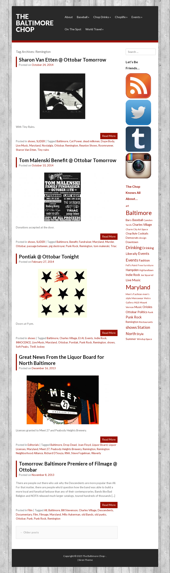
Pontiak (73, 342)
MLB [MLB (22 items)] (136, 302)
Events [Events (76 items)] (143, 253)
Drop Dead (70, 444)
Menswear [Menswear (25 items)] (137, 298)
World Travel (94, 29)
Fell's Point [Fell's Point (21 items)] (131, 265)
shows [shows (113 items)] (131, 327)
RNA (67, 453)
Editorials (33, 444)
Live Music (22, 145)
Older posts (29, 532)
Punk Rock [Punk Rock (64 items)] (134, 317)
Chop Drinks (102, 17)
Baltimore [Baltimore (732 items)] (139, 212)
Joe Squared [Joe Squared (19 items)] (147, 275)
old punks (100, 514)
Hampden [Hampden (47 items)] (132, 270)
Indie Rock (100, 338)
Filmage (43, 514)
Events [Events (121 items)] (132, 259)
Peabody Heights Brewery (66, 449)
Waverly (96, 453)
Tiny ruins (43, 149)
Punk (30, 518)
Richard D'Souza (53, 453)
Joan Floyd (84, 444)
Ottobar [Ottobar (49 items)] (131, 312)
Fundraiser (85, 241)
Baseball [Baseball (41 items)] (137, 220)
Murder (109, 241)
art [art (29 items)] (127, 205)
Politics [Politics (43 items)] (142, 312)
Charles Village (68, 338)
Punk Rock (72, 246)
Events (137, 17)
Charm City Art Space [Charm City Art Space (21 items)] (137, 229)
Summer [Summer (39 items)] (131, 339)
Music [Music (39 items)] (138, 307)
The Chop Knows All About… (133, 192)
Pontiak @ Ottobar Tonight (49, 256)
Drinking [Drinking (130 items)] (134, 247)
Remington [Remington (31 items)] (132, 321)
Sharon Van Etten (26, 149)
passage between (37, 246)
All (45, 510)
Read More (109, 136)
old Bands (87, 514)
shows (31, 141)
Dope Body (107, 141)
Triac (114, 246)
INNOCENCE (23, 342)
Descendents (105, 510)
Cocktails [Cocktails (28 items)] (143, 233)
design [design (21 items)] (142, 238)
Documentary (24, 514)
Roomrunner (105, 145)
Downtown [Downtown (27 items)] (132, 242)
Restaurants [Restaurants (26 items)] (146, 321)
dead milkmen (91, 141)
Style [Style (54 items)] (140, 334)
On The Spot (73, 29)
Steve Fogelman (80, 453)
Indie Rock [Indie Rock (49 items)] (133, 275)
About (69, 17)
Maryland (35, 145)
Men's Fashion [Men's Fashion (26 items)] (134, 294)
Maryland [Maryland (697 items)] (138, 287)
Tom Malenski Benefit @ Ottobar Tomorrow (67, 160)
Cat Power (75, 141)
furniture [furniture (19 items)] (149, 265)
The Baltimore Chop (34, 22)
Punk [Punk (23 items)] (150, 312)
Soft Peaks (22, 346)
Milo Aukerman (71, 514)
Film (30, 510)
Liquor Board (100, 444)
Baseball (83, 17)
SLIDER (40, 141)
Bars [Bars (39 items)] (129, 220)
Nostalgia (47, 145)
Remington (71, 145)
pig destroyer (57, 246)
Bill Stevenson (69, 510)
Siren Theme (86, 559)
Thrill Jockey (37, 346)
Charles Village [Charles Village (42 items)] (142, 224)
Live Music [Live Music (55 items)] (133, 280)
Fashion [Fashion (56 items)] (144, 260)
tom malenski (101, 246)
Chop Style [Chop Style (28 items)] (131, 233)
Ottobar (59, 145)
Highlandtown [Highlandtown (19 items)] (146, 270)
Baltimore (62, 141)
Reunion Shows (88, 145)
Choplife (121, 17)
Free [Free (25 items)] (140, 265)
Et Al (81, 338)
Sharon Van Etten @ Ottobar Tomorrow (62, 60)
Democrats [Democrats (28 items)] (132, 237)
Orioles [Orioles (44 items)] (147, 307)
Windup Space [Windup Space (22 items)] (144, 339)
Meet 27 (44, 449)
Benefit (73, 241)
